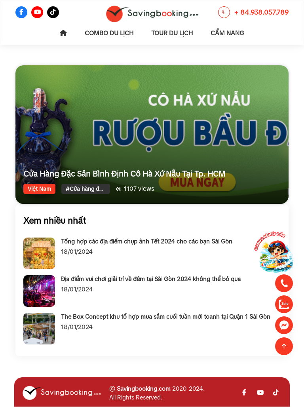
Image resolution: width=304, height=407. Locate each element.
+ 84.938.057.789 (261, 12)
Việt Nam (39, 189)
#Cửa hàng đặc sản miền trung (88, 189)
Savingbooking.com (144, 388)
